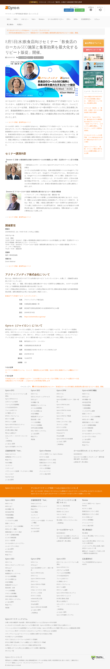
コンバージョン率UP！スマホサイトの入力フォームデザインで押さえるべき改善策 (31, 631)
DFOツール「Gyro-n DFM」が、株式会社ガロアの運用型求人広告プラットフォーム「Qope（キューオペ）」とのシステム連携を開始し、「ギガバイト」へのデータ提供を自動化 (93, 123)
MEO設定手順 (86, 402)
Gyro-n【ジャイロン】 (14, 657)
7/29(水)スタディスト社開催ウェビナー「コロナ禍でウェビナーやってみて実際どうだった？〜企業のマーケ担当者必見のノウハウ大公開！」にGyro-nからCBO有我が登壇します (42, 380)
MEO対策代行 (78, 454)
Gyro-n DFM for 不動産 (64, 416)
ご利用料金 (8, 441)
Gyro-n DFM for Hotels (64, 410)
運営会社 (8, 660)
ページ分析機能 (36, 422)
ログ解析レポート (10, 413)
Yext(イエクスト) (10, 454)
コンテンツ (8, 465)
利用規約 (22, 660)
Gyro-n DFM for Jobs (63, 404)
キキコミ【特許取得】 (63, 506)
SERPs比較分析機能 (37, 428)
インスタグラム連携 (88, 411)
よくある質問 (35, 434)
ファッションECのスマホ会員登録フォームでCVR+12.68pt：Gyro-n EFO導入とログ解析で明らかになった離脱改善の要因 (42, 628)
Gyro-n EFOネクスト (11, 399)
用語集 (33, 439)
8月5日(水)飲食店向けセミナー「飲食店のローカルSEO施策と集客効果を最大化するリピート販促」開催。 (44, 33)
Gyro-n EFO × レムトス (12, 427)
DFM (76, 19)
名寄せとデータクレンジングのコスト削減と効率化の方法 (23, 645)
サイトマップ (38, 663)
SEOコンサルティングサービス (40, 397)
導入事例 (10, 24)
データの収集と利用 (45, 660)
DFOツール (60, 394)
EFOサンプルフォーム (12, 416)
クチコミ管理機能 (45, 468)
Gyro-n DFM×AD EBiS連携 (65, 439)
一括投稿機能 (86, 408)
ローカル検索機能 (36, 408)
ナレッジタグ (9, 474)
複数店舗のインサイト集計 (90, 422)
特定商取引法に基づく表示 (61, 660)
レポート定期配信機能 (89, 425)
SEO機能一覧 (35, 402)
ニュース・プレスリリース (40, 30)
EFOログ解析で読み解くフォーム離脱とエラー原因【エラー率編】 (25, 642)
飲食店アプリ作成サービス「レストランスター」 (21, 296)
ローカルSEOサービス (56, 19)
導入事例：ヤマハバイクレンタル (67, 520)
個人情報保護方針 (31, 660)
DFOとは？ (60, 397)
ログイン (100, 8)
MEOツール (85, 394)
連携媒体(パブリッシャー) (13, 457)
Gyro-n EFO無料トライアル (13, 447)
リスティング (9, 468)
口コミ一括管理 (87, 431)
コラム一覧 (9, 651)
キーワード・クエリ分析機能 (91, 416)
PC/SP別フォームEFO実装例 (14, 637)
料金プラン (34, 436)
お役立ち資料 (69, 10)
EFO (69, 19)
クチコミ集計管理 (45, 474)
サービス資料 (79, 10)
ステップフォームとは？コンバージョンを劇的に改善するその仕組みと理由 (28, 634)
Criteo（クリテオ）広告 (64, 422)
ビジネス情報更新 (87, 428)
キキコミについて (62, 509)
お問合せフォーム (93, 43)
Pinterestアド (61, 433)
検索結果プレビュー (37, 416)
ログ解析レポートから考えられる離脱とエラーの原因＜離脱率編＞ (26, 648)
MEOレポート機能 (88, 419)
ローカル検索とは (36, 411)
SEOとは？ (34, 399)
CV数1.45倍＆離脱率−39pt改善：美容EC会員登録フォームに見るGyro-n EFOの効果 (31, 622)
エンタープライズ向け (89, 436)
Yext (34, 19)
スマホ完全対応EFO (11, 407)
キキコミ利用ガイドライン (65, 517)
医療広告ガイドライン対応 (47, 460)
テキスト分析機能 (36, 425)
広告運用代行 (86, 19)
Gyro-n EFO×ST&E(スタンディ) (14, 424)
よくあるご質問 (10, 444)
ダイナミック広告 (62, 424)
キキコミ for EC (61, 514)
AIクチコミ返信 (44, 457)
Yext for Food (9, 477)
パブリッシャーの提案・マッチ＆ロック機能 (19, 471)
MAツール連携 (9, 419)
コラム (97, 19)
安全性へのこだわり (63, 512)
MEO (16, 19)
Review (42, 19)
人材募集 (15, 660)
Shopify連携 (60, 436)
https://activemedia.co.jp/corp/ (35, 317)
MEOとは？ (85, 397)
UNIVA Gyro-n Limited (14, 665)
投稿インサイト (87, 414)
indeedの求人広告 (62, 430)
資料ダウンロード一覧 (93, 50)
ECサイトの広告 (61, 427)
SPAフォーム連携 (10, 422)
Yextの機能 (8, 463)
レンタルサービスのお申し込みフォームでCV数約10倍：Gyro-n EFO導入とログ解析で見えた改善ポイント (38, 625)
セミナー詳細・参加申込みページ (20, 122)
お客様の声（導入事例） (81, 462)
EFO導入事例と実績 (11, 430)
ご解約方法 (74, 660)
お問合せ (91, 8)
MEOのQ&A (86, 442)
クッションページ (45, 471)
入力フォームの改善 (11, 402)
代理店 (20, 24)
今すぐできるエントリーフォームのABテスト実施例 (21, 639)
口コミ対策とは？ (45, 465)
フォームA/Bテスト (11, 410)
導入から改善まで (10, 433)
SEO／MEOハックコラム (38, 431)
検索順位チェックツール (38, 405)
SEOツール (34, 394)
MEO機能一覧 (86, 399)
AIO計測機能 (35, 414)
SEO (9, 19)
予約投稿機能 (86, 405)
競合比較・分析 (36, 419)
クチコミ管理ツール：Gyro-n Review (50, 454)
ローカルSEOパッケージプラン (91, 434)
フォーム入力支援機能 (12, 404)
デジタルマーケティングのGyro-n (18, 30)
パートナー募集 (10, 663)
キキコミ (24, 19)
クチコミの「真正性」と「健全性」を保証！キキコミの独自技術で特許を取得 (93, 110)
